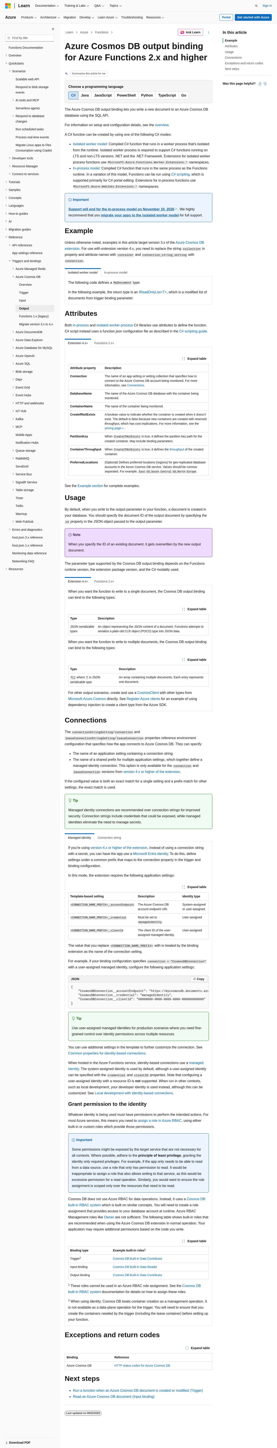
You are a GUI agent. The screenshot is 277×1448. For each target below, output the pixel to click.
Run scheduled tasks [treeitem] (30, 129)
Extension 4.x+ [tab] (78, 343)
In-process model (86, 168)
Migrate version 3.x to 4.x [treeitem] (36, 324)
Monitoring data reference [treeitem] (29, 553)
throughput (176, 449)
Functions (101, 32)
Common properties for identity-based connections (107, 1053)
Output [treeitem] (24, 308)
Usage (229, 52)
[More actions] (208, 32)
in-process (81, 325)
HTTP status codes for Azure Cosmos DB (142, 1365)
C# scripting (180, 174)
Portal (226, 17)
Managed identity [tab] (79, 837)
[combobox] (29, 38)
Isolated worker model (90, 144)
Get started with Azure (253, 17)
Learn (69, 32)
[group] (138, 995)
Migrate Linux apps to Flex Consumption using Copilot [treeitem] (34, 147)
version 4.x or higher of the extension (151, 772)
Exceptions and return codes (244, 63)
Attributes (231, 46)
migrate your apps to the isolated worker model (140, 215)
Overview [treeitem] (25, 284)
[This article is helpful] (260, 83)
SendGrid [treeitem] (22, 466)
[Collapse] (53, 29)
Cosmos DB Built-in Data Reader (135, 1267)
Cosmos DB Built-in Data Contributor (137, 1258)
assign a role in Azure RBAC (160, 1120)
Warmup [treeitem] (21, 514)
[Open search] (256, 6)
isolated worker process (115, 325)
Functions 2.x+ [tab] (104, 343)
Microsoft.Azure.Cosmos (87, 699)
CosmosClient (148, 693)
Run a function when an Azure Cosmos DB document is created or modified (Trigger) (138, 1390)
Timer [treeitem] (19, 498)
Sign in (267, 5)
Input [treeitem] (22, 300)
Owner (109, 1217)
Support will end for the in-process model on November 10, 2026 (121, 209)
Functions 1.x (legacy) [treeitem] (34, 316)
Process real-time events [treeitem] (32, 137)
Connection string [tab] (109, 837)
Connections (135, 385)
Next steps (232, 69)
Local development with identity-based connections (134, 1093)
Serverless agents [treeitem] (28, 108)
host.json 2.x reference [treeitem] (27, 537)
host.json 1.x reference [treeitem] (27, 545)
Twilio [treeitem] (19, 506)
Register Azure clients (143, 699)
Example (231, 40)
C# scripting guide (193, 331)
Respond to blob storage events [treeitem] (32, 89)
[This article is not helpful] (265, 83)
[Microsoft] (8, 6)
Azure (84, 32)
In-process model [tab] (115, 272)
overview (161, 125)
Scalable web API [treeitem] (27, 79)
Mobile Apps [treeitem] (24, 435)
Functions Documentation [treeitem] (26, 47)
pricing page (113, 428)
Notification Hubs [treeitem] (27, 442)
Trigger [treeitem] (24, 292)
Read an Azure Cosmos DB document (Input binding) (114, 1396)
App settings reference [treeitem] (27, 253)
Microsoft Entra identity (150, 854)
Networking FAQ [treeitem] (23, 561)
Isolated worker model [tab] (83, 272)
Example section (90, 486)
